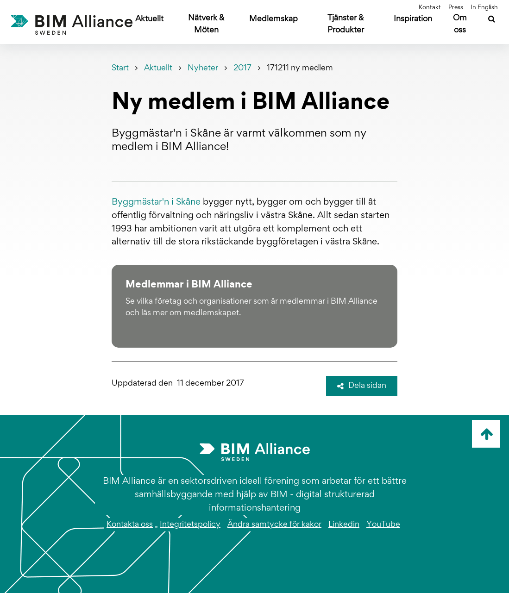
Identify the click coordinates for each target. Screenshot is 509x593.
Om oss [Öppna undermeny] (460, 24)
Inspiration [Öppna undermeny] (413, 19)
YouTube (383, 525)
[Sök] (491, 20)
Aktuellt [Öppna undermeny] (149, 19)
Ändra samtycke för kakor (274, 525)
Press (455, 8)
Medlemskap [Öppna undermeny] (273, 19)
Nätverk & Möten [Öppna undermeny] (206, 24)
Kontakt (430, 8)
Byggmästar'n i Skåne (156, 202)
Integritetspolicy (190, 525)
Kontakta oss (130, 525)
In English (484, 8)
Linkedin (343, 525)
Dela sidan (361, 386)
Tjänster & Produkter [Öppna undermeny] (345, 24)
